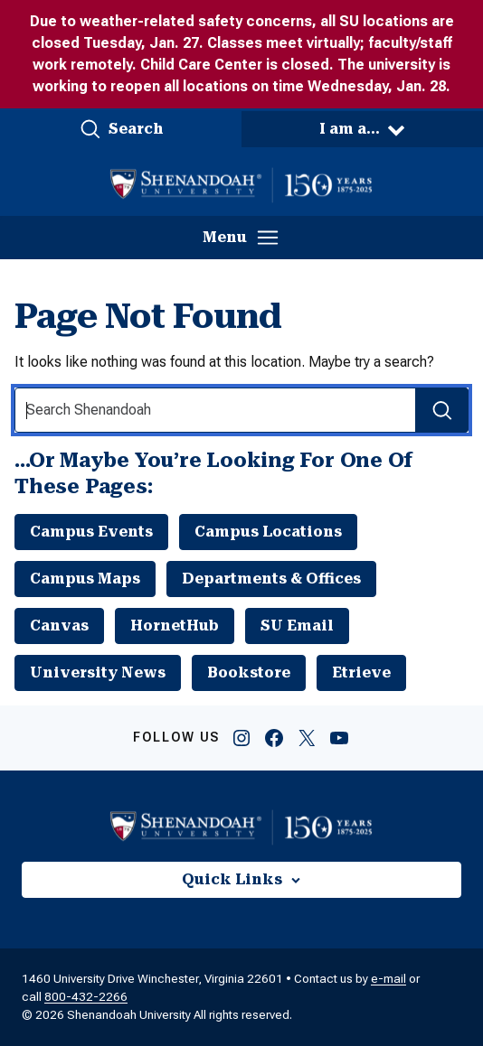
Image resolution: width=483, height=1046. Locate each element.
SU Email (297, 625)
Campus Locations (268, 531)
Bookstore (248, 672)
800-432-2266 (86, 997)
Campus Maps (85, 578)
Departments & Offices (271, 578)
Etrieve (361, 672)
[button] (121, 129)
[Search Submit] (442, 410)
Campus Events (91, 531)
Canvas (59, 625)
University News (98, 672)
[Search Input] (241, 410)
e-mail (388, 978)
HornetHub (174, 625)
